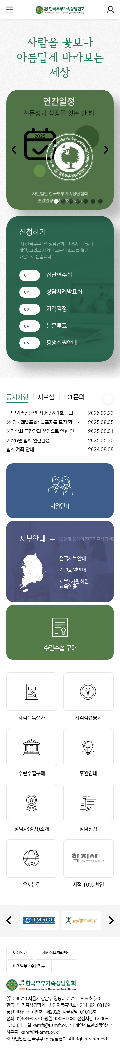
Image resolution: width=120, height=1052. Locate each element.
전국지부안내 (72, 558)
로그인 (110, 9)
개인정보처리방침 (56, 952)
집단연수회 (59, 275)
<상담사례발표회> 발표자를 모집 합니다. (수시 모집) (60, 422)
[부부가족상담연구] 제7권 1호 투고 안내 (60, 413)
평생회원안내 (61, 343)
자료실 (46, 397)
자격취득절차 (31, 696)
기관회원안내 (72, 570)
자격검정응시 (88, 696)
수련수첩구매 (31, 752)
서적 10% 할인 (88, 863)
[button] (106, 150)
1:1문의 (74, 397)
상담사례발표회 (64, 292)
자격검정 (56, 309)
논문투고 (56, 326)
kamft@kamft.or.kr (51, 1025)
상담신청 (88, 808)
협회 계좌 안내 (60, 450)
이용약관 (20, 952)
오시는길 (31, 863)
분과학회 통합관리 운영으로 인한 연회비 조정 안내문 (60, 431)
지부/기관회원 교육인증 (74, 584)
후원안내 (88, 752)
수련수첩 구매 (60, 648)
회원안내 (60, 506)
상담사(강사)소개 (31, 808)
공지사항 (17, 397)
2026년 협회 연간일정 (60, 441)
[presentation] (8, 920)
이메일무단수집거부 (29, 966)
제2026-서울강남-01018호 (71, 1012)
